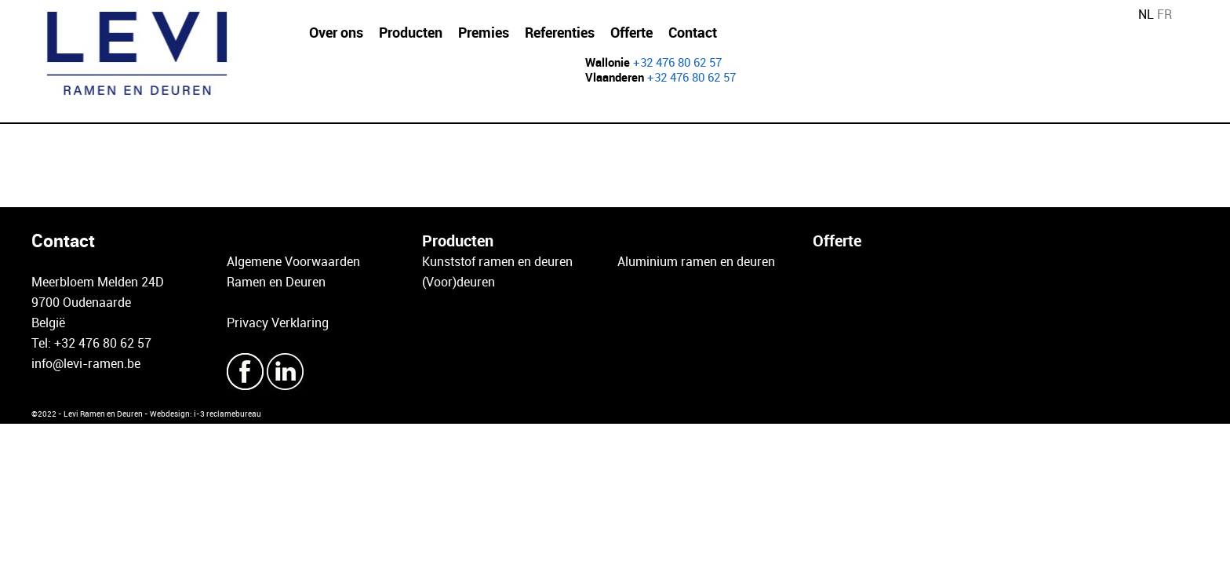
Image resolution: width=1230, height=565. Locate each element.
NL (1146, 14)
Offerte (631, 32)
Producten (410, 32)
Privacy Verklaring (278, 322)
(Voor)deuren (458, 281)
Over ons (336, 32)
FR (1164, 14)
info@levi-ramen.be (85, 363)
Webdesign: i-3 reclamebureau (205, 413)
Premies (483, 32)
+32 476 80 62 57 (677, 62)
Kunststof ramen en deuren (497, 261)
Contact (692, 32)
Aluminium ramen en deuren (696, 261)
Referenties (560, 32)
